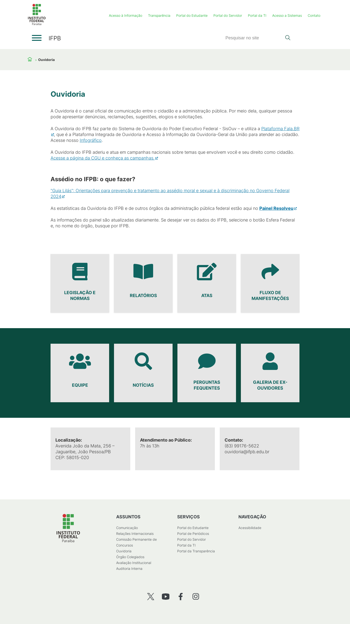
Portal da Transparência (196, 551)
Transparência (159, 15)
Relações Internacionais (135, 533)
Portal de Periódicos (193, 533)
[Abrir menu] (36, 38)
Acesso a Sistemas (287, 15)
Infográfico (91, 140)
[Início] (37, 24)
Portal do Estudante (192, 15)
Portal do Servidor (227, 15)
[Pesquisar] (254, 38)
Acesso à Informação (125, 15)
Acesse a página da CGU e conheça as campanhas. (103, 158)
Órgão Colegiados (130, 557)
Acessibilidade (249, 528)
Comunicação (127, 528)
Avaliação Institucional (133, 563)
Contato (314, 15)
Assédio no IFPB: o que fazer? (93, 179)
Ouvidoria (123, 551)
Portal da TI (257, 15)
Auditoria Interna (129, 568)
